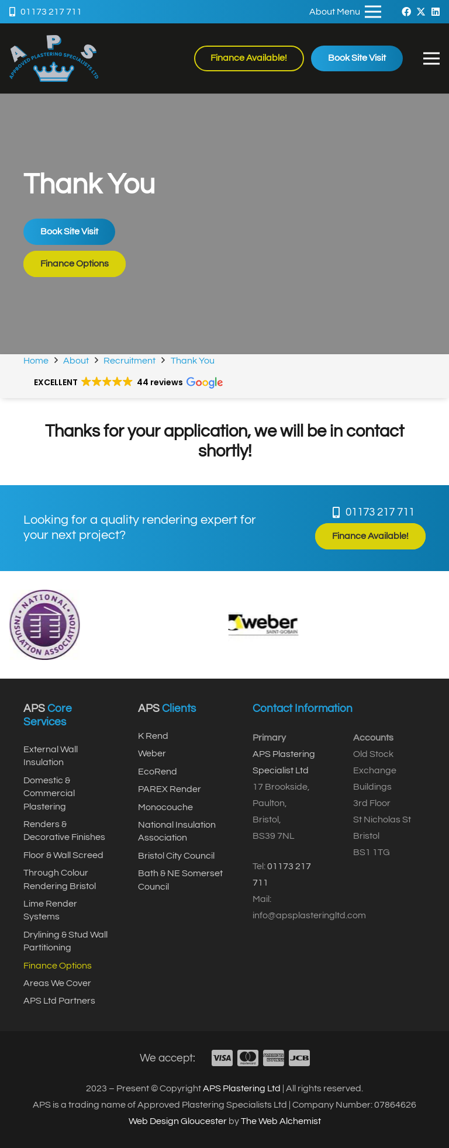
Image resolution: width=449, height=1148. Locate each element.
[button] (431, 58)
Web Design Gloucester (178, 1121)
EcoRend (157, 771)
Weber (152, 753)
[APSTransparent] (53, 58)
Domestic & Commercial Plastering (49, 793)
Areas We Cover (57, 983)
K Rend (153, 736)
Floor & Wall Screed (63, 855)
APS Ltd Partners (59, 1000)
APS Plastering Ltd (242, 1088)
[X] (421, 11)
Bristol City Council (176, 855)
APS (34, 708)
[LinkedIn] (435, 11)
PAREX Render (169, 789)
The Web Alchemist (281, 1121)
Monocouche (165, 807)
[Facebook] (406, 11)
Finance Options (57, 965)
